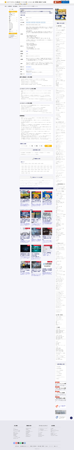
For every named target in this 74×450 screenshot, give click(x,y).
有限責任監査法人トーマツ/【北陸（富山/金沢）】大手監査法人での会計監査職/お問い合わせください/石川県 (36, 98)
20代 (10, 15)
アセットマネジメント (59, 63)
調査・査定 (57, 83)
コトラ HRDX (40, 432)
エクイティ (42, 183)
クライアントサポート (59, 217)
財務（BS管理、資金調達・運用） (60, 202)
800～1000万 (11, 23)
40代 (14, 15)
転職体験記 (15, 434)
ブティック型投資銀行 (35, 152)
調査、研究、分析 (59, 175)
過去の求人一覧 (15, 438)
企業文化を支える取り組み (55, 430)
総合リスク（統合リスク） (59, 74)
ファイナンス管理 (59, 197)
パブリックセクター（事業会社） (60, 188)
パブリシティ (53, 432)
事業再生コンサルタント (59, 142)
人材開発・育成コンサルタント (60, 154)
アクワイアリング (58, 113)
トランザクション (23, 185)
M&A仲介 (57, 163)
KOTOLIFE (40, 433)
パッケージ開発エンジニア (59, 292)
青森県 (26, 166)
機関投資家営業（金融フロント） (60, 104)
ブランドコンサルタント (59, 173)
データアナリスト (58, 312)
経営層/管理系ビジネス (29, 431)
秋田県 (35, 166)
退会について (56, 446)
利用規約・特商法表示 (33, 446)
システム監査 (57, 230)
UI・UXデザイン (58, 289)
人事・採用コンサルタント (59, 153)
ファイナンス (47, 183)
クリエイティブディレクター (59, 319)
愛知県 (36, 163)
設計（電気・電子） (58, 342)
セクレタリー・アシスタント (59, 213)
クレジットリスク (58, 75)
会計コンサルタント (58, 158)
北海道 (23, 166)
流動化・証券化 (58, 44)
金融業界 (27, 429)
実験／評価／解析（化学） (59, 338)
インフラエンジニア (58, 302)
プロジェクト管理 (59, 266)
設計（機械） (57, 343)
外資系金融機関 (28, 152)
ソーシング (36, 182)
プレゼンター (57, 57)
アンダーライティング (46, 182)
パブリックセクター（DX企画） (60, 247)
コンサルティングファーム (30, 69)
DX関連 (58, 251)
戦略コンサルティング (60, 135)
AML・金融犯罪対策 (58, 235)
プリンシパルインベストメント (60, 47)
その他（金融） (59, 116)
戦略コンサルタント (58, 136)
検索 (48, 145)
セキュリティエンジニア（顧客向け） (61, 305)
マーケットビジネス (60, 87)
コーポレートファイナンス (25, 180)
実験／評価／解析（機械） (59, 337)
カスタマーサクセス (58, 276)
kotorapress (40, 434)
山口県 (49, 169)
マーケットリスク (58, 76)
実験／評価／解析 (59, 335)
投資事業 (58, 46)
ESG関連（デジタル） (60, 256)
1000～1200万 (11, 24)
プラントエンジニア (58, 352)
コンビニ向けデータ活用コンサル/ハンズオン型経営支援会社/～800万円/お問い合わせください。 (34, 111)
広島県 (45, 169)
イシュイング (57, 114)
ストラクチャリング (24, 182)
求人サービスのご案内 (16, 430)
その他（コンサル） (60, 180)
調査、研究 (57, 176)
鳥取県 (36, 169)
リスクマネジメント (60, 73)
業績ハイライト (53, 431)
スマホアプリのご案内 (16, 437)
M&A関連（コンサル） (60, 161)
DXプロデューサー (58, 252)
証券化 (43, 180)
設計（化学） (57, 344)
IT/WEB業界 (27, 432)
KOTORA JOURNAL (41, 435)
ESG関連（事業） (59, 193)
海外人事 (57, 226)
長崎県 (38, 171)
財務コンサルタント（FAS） (59, 157)
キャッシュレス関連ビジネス (61, 112)
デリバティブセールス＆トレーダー (60, 91)
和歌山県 (32, 169)
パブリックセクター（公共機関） (60, 191)
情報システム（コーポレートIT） (60, 279)
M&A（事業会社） (58, 219)
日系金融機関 (23, 152)
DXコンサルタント (58, 149)
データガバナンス (58, 311)
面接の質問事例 (15, 433)
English (68, 0)
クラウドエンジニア (58, 299)
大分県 (45, 171)
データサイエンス (59, 309)
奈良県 (29, 169)
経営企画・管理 (59, 261)
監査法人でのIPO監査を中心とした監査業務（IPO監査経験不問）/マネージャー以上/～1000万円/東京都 (35, 95)
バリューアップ (32, 180)
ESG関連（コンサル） (60, 129)
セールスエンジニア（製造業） (60, 356)
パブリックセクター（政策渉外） (60, 190)
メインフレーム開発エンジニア (60, 293)
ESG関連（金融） (59, 32)
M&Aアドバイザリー (58, 162)
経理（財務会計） (15, 6)
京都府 (23, 169)
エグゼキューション (31, 182)
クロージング (36, 185)
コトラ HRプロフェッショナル (42, 428)
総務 (56, 212)
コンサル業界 (28, 430)
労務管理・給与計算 (58, 225)
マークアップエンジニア (59, 284)
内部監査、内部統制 (58, 229)
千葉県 (33, 163)
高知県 (32, 171)
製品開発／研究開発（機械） (59, 331)
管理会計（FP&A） (58, 201)
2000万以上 (10, 28)
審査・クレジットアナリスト (59, 98)
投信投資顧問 (59, 53)
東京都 (27, 51)
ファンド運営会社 (47, 152)
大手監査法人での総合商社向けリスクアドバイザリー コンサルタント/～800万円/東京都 (33, 107)
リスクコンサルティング (60, 165)
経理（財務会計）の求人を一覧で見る (46, 85)
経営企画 (57, 207)
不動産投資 (40, 182)
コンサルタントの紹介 (16, 431)
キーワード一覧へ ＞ (36, 188)
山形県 (38, 166)
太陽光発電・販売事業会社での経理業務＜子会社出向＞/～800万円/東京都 (31, 84)
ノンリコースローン (30, 185)
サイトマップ (51, 446)
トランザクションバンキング (59, 97)
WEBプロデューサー (58, 285)
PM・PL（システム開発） (59, 267)
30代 (12, 15)
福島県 (42, 166)
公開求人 (10, 13)
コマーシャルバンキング (60, 94)
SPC (39, 183)
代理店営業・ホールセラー (59, 84)
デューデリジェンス (31, 183)
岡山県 (42, 169)
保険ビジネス (59, 78)
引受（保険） (57, 82)
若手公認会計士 (28, 434)
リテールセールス (58, 103)
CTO (56, 262)
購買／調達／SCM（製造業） (59, 349)
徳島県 (23, 171)
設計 (57, 341)
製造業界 (27, 433)
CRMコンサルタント (58, 146)
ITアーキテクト (58, 148)
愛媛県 (29, 171)
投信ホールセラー (58, 55)
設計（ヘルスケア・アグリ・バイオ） (61, 345)
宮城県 (32, 166)
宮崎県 (48, 171)
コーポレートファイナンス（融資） (60, 95)
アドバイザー (23, 183)
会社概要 (52, 428)
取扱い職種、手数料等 (41, 446)
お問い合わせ (17, 446)
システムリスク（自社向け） (59, 233)
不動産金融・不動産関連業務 (61, 60)
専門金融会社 (42, 152)
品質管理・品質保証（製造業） (60, 350)
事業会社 (37, 154)
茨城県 (45, 166)
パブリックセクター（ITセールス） (60, 249)
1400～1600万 (11, 26)
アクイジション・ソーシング (59, 62)
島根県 (39, 169)
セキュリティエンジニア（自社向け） (61, 234)
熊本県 (42, 171)
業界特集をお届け (28, 428)
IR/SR (56, 208)
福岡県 (42, 163)
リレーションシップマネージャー (60, 96)
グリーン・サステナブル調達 (59, 351)
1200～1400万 (11, 25)
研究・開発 (58, 329)
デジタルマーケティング (59, 286)
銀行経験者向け (28, 436)
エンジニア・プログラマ (60, 291)
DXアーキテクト (58, 254)
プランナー (57, 320)
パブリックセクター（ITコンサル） (60, 127)
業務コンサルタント (58, 139)
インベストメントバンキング (61, 37)
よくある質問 (15, 436)
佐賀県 (35, 171)
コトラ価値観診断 (41, 429)
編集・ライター (58, 322)
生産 (57, 346)
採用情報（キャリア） (54, 433)
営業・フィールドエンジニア (61, 355)
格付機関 (57, 118)
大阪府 (39, 163)
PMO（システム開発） (59, 268)
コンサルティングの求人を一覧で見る (46, 112)
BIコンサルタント (58, 147)
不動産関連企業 (23, 154)
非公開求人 (13, 13)
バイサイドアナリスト (59, 56)
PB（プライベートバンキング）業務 (60, 102)
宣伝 (56, 323)
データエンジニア (58, 301)
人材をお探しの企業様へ (64, 0)
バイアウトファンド (38, 180)
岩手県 (29, 166)
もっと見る (50, 140)
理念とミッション (53, 429)
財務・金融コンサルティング (61, 156)
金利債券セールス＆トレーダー (60, 90)
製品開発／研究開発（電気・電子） (60, 330)
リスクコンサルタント (59, 166)
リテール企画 (57, 110)
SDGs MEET (40, 436)
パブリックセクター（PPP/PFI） (60, 30)
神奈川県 (26, 163)
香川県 (26, 171)
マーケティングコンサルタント (60, 172)
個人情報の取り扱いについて (24, 446)
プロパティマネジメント (59, 64)
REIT (26, 183)
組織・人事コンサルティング (61, 151)
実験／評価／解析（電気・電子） (60, 336)
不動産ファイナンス (58, 61)
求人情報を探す (10, 6)
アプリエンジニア (58, 307)
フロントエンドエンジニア (59, 294)
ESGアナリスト (58, 35)
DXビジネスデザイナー (59, 253)
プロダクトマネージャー (59, 218)
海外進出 (58, 239)
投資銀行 (36, 183)
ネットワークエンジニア (59, 303)
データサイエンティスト (59, 310)
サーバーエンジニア (58, 304)
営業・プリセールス (60, 270)
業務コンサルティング (60, 138)
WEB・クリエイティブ (60, 283)
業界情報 (14, 435)
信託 (56, 107)
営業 (56, 321)
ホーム (14, 428)
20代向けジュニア (28, 435)
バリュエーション (47, 180)
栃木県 (48, 166)
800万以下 (10, 22)
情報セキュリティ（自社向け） (60, 232)
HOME (5, 6)
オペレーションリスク (59, 77)
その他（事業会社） (58, 220)
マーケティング (58, 209)
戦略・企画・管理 (59, 206)
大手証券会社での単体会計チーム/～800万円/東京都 (28, 81)
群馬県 (51, 166)
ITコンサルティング (59, 143)
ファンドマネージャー (59, 54)
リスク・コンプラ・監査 (60, 228)
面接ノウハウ (15, 432)
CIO (56, 263)
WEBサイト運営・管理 (59, 281)
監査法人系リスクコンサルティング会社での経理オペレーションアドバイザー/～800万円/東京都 (34, 80)
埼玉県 (30, 163)
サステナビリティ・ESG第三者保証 (60, 132)
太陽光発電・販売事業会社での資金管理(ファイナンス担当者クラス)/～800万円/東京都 (33, 79)
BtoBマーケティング (58, 210)
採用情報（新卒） (53, 434)
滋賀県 (26, 169)
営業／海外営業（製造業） (59, 359)
